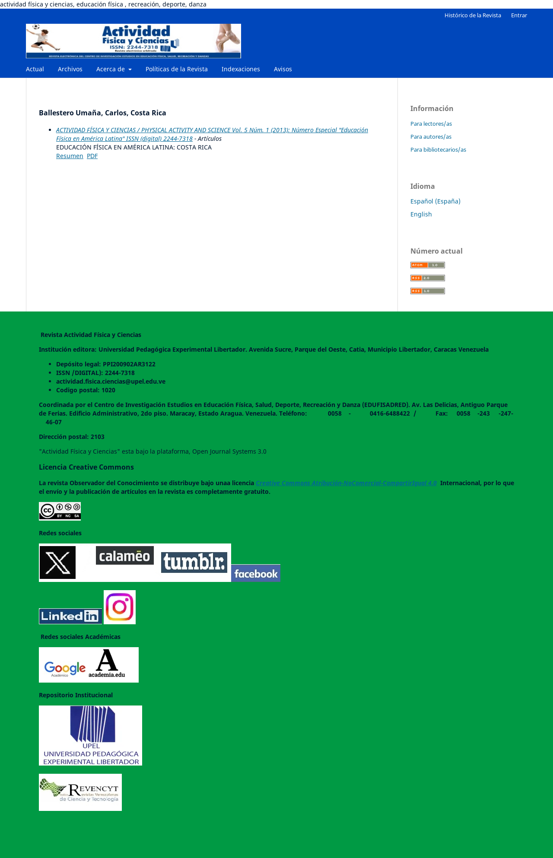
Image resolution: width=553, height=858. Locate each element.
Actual (35, 69)
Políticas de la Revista (177, 69)
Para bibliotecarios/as (438, 149)
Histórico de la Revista (473, 15)
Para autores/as (430, 136)
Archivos (70, 69)
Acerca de (111, 69)
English (421, 214)
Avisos (283, 69)
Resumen (69, 156)
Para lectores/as (431, 123)
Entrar (519, 15)
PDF (92, 156)
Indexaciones (241, 69)
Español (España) (435, 201)
